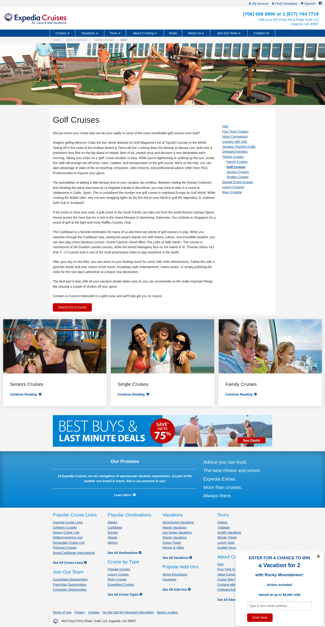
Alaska (112, 522)
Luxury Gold (225, 542)
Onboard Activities (235, 151)
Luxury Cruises (118, 574)
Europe (113, 532)
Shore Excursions (174, 574)
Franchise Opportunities (69, 584)
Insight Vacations (229, 532)
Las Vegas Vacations (177, 532)
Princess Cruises (65, 547)
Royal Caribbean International (74, 553)
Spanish (308, 3)
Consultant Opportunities (70, 579)
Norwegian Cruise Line (69, 542)
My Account (258, 3)
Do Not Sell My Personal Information (128, 612)
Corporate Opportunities (69, 589)
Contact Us (261, 33)
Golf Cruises (236, 167)
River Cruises (117, 579)
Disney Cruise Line (66, 532)
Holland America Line (68, 537)
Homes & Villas (173, 547)
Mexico (113, 542)
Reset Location (167, 612)
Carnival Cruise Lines (68, 522)
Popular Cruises (119, 569)
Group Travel (171, 542)
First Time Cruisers (235, 131)
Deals (173, 33)
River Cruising (232, 192)
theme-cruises (104, 40)
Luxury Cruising (233, 187)
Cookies (94, 612)
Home (56, 40)
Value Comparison (235, 136)
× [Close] (318, 556)
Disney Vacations (174, 537)
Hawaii (112, 537)
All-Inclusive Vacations (178, 522)
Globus (222, 522)
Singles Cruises (237, 177)
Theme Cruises (233, 157)
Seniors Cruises (238, 172)
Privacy (79, 612)
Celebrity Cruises (65, 527)
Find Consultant (284, 3)
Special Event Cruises (237, 182)
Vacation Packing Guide (238, 146)
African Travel (227, 537)
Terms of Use (62, 612)
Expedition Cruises (121, 584)
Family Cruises (237, 162)
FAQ (225, 126)
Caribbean (115, 527)
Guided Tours (226, 547)
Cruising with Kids (234, 141)
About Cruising (77, 40)
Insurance (169, 579)
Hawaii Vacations (174, 527)
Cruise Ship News (229, 579)
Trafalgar (223, 527)
